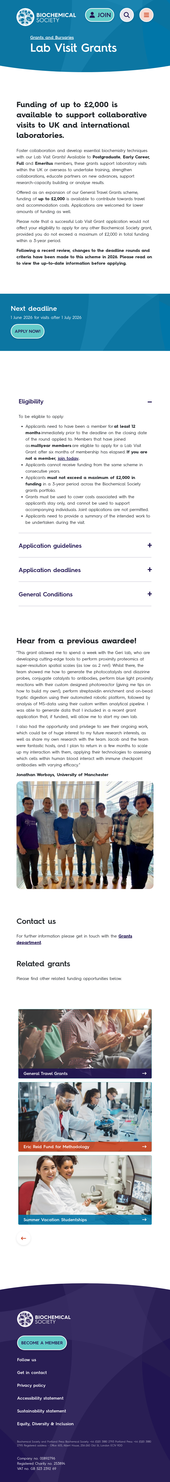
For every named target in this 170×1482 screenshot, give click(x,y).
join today (68, 458)
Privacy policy (31, 1385)
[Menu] (146, 15)
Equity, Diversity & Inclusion (45, 1423)
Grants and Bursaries (52, 37)
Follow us (26, 1359)
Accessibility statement (40, 1398)
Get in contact (32, 1372)
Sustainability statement (41, 1410)
